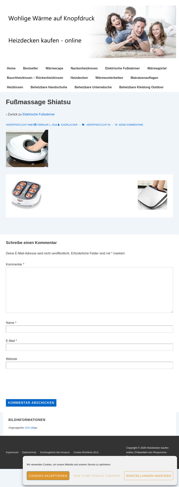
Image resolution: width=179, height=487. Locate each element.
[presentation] (36, 384)
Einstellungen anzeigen (148, 475)
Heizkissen (15, 87)
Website (11, 359)
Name (10, 322)
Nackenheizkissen (84, 68)
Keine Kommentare (131, 124)
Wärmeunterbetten (109, 77)
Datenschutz (29, 452)
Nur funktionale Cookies (96, 475)
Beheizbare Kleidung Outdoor (141, 87)
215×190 (30, 427)
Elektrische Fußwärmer (122, 68)
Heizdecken (79, 77)
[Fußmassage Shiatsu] (47, 124)
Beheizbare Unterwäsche (93, 87)
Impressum (12, 452)
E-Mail (10, 340)
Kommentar (15, 264)
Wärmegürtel (157, 68)
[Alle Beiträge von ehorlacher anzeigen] (68, 124)
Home (11, 68)
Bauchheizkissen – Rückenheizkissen (35, 77)
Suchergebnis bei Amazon (55, 452)
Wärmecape (54, 68)
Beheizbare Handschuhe (49, 87)
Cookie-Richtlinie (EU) (85, 452)
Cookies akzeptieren (48, 475)
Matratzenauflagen (144, 77)
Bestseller (30, 68)
